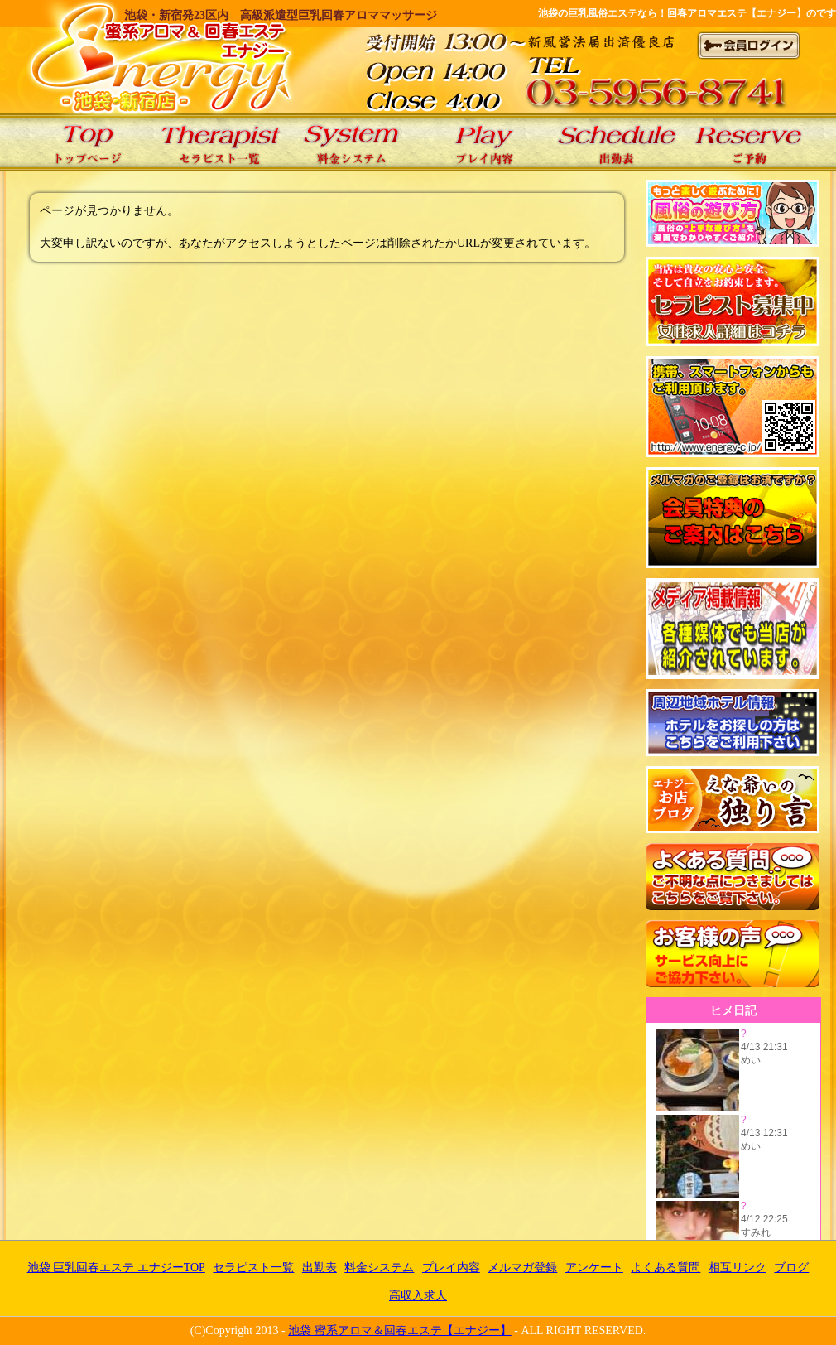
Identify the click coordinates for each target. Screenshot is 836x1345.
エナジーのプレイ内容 (484, 142)
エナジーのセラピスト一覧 (219, 142)
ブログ (791, 1267)
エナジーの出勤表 (616, 142)
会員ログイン (749, 45)
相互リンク (737, 1267)
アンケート (594, 1267)
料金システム (379, 1267)
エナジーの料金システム (352, 142)
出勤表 (319, 1267)
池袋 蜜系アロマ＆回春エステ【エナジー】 (400, 1330)
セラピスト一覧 (253, 1267)
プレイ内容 (451, 1267)
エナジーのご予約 (749, 142)
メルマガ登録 (522, 1267)
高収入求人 (418, 1296)
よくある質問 (665, 1267)
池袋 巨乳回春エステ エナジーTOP (87, 142)
